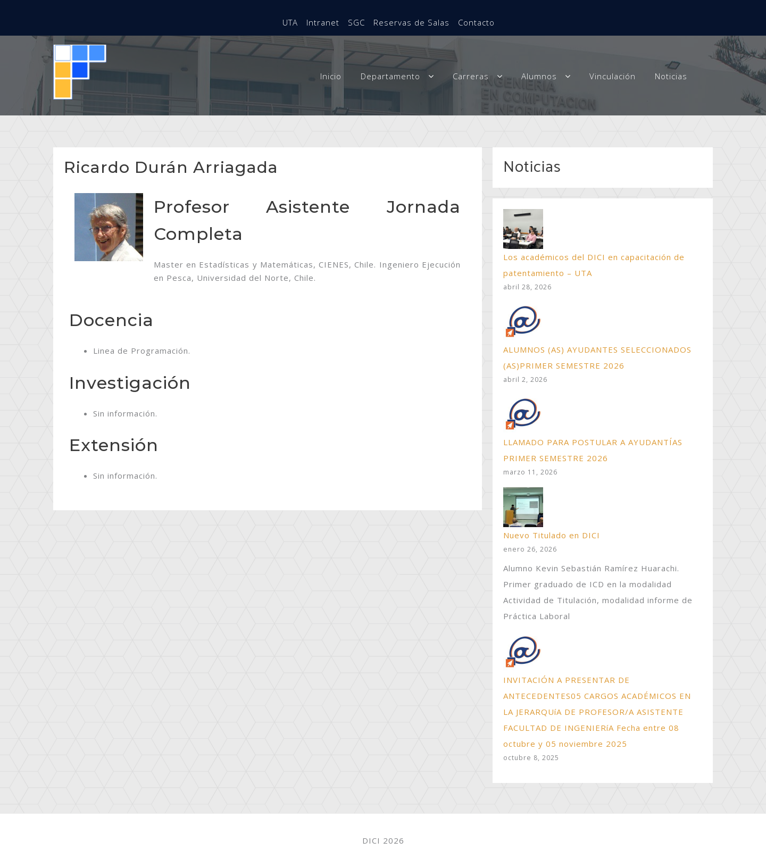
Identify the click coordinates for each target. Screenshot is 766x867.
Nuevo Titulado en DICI (551, 535)
